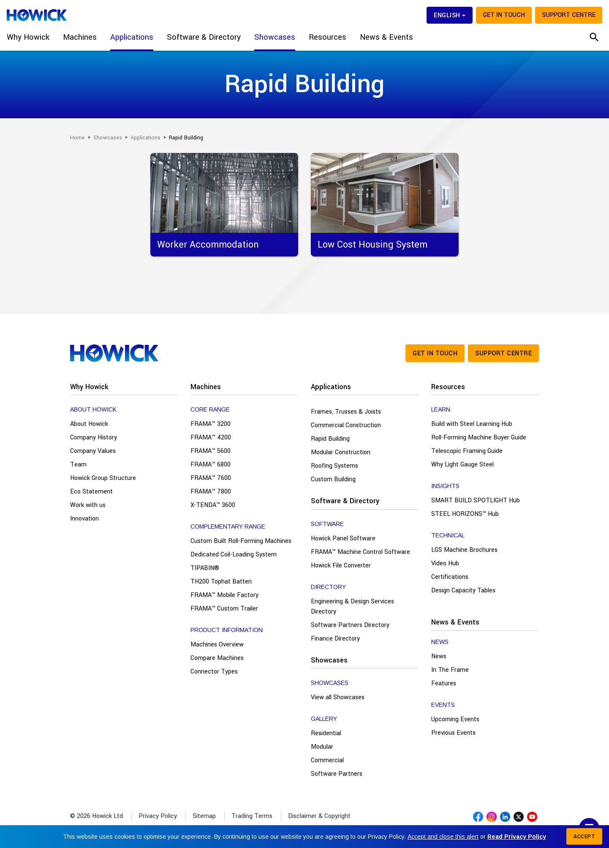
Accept (584, 836)
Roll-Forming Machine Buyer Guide (478, 437)
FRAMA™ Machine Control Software (360, 552)
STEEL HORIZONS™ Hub (465, 514)
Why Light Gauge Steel (462, 464)
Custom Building (333, 479)
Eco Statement (91, 491)
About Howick (89, 424)
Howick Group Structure (103, 478)
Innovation (84, 518)
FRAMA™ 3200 (210, 424)
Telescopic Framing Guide (467, 451)
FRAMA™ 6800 (210, 464)
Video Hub (445, 563)
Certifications (449, 577)
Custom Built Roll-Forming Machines (240, 541)
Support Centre (568, 15)
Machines (205, 387)
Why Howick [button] (28, 37)
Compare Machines (217, 658)
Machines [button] (80, 37)
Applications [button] (131, 37)
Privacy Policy (158, 816)
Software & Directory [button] (204, 37)
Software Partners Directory (350, 625)
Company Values (93, 451)
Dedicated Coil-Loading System (233, 554)
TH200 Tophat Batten (221, 581)
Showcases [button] (274, 37)
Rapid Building (330, 438)
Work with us (88, 505)
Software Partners (336, 773)
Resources (448, 387)
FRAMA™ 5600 (210, 451)
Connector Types (214, 671)
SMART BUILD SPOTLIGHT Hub (475, 500)
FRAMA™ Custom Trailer (224, 608)
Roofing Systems (334, 465)
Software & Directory (345, 501)
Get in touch (504, 15)
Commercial (327, 760)
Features (443, 683)
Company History (93, 437)
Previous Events (453, 732)
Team (78, 464)
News (438, 656)
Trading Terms (251, 816)
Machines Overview (217, 644)
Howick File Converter (341, 565)
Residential (326, 733)
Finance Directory (335, 638)
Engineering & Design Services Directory (352, 606)
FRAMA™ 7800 (210, 491)
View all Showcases (337, 697)
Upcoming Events (455, 719)
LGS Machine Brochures (464, 549)
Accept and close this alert (443, 836)
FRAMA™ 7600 (210, 478)
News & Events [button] (386, 37)
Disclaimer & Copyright (319, 816)
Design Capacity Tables (463, 590)
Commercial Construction (346, 425)
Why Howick (89, 387)
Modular (322, 746)
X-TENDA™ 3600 (212, 505)
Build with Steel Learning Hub (471, 424)
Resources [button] (327, 37)
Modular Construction (340, 452)
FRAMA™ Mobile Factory (224, 595)
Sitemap (204, 816)
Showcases (329, 660)
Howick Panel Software (343, 538)
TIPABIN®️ (204, 568)
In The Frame (450, 669)
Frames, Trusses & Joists (346, 411)
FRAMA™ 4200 (210, 437)
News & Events (455, 622)
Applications (331, 387)
